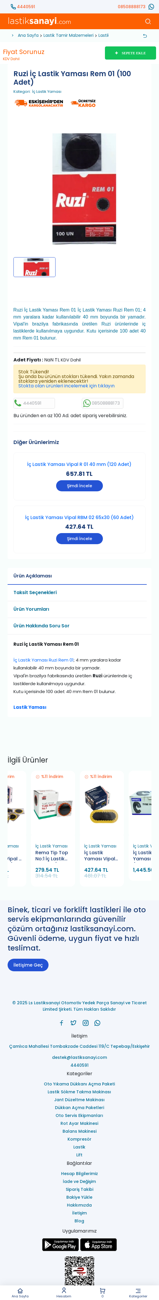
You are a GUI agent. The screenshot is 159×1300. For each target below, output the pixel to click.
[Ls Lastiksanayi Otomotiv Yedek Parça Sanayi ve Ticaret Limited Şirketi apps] (98, 1249)
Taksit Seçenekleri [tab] (35, 592)
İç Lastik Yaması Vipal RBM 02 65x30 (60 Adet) (79, 517)
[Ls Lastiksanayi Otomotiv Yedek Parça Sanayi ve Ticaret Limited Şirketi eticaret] (80, 1274)
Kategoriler (138, 1293)
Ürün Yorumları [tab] (31, 609)
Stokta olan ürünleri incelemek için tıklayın (66, 385)
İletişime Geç (28, 965)
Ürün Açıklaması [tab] (32, 575)
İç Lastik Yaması (46, 91)
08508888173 (132, 6)
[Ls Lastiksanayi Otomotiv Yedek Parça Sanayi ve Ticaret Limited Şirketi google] (60, 1249)
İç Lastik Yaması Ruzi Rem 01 (43, 660)
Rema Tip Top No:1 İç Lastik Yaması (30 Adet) (51, 856)
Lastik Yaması (29, 707)
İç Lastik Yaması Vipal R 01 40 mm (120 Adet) (79, 464)
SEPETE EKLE (130, 53)
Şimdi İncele (79, 486)
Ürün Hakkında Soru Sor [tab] (41, 625)
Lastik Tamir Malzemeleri (69, 35)
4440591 (26, 6)
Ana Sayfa (20, 1293)
